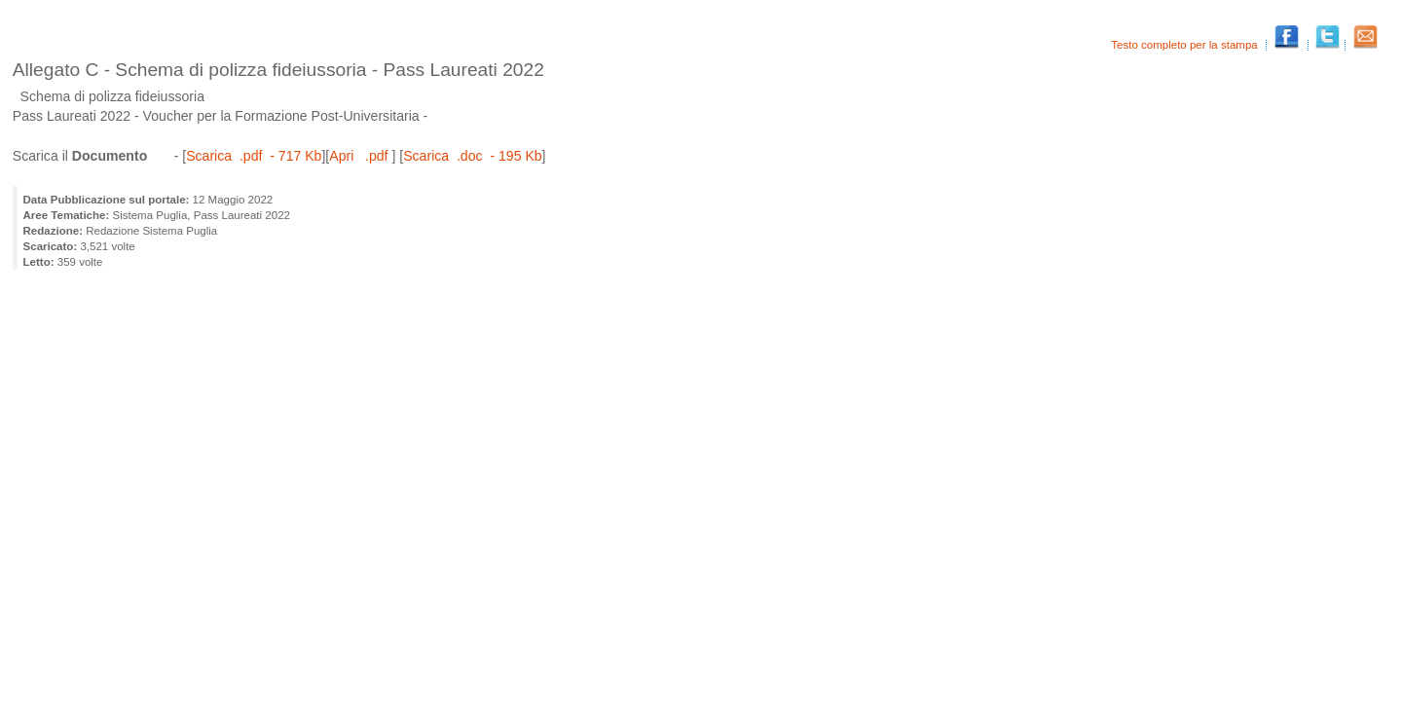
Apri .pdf (360, 156)
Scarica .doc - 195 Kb (472, 156)
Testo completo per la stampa (1186, 45)
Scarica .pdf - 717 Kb (253, 156)
